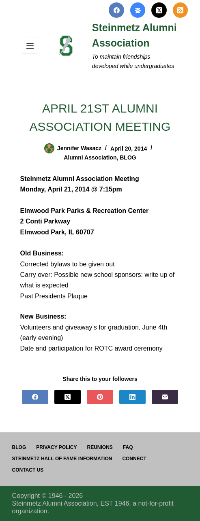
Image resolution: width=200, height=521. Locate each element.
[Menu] (30, 46)
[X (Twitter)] (159, 10)
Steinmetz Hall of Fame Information (62, 458)
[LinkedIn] (132, 397)
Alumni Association (90, 157)
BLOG (128, 157)
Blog (19, 447)
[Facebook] (116, 10)
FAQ (128, 447)
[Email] (165, 397)
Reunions (100, 447)
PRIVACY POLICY (56, 447)
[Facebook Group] (138, 10)
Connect (134, 458)
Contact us (28, 470)
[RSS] (180, 10)
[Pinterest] (100, 397)
